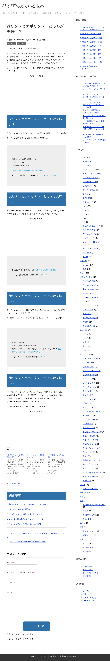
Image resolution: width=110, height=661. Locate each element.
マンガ (82, 485)
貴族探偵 (86, 322)
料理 (81, 497)
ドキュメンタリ (86, 277)
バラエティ (11, 44)
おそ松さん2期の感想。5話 (90, 34)
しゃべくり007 (88, 367)
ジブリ (85, 511)
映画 (81, 501)
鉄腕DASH (21, 44)
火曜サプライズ (89, 464)
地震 (84, 342)
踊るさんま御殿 (89, 477)
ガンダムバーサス (90, 234)
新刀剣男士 (87, 253)
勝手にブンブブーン (90, 448)
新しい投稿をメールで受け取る (21, 639)
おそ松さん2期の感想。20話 (91, 38)
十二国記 (86, 198)
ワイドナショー (89, 420)
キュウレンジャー (90, 531)
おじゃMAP (87, 363)
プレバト (86, 403)
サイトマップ (88, 570)
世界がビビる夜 (89, 428)
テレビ (82, 273)
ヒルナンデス (88, 399)
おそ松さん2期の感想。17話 (91, 42)
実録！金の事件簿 (90, 289)
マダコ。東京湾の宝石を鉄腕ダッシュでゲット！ (26, 519)
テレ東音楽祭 (88, 547)
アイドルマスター (90, 230)
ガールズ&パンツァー (91, 174)
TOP (14, 13)
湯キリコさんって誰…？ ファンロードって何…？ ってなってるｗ (93, 97)
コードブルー (88, 310)
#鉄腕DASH (16, 170)
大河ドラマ (87, 314)
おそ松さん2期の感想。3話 (90, 50)
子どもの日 (84, 492)
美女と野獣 (87, 519)
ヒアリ (85, 338)
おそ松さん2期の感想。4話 (90, 46)
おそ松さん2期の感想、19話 (91, 62)
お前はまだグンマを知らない (94, 505)
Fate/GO (86, 218)
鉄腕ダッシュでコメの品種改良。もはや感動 (24, 524)
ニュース (83, 330)
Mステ (85, 543)
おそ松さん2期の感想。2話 (90, 54)
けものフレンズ (89, 169)
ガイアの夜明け (89, 281)
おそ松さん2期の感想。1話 (90, 58)
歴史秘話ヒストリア (90, 297)
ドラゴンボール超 (90, 182)
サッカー (86, 265)
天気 (84, 346)
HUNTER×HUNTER (90, 489)
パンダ (85, 334)
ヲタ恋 (85, 194)
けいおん (86, 165)
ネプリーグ (87, 395)
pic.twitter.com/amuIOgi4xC (29, 352)
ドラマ (82, 301)
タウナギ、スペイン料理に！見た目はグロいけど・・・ (29, 514)
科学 (84, 350)
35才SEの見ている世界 (23, 6)
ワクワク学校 (88, 424)
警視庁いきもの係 (90, 318)
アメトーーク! (88, 379)
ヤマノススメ (88, 186)
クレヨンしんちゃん (90, 178)
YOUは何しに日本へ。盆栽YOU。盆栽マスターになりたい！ (93, 129)
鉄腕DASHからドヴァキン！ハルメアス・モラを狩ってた (29, 504)
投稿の (87, 594)
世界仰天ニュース (90, 444)
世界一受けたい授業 (90, 440)
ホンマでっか (88, 407)
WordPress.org (88, 600)
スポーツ (83, 261)
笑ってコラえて (89, 468)
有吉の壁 (86, 456)
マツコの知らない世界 (91, 411)
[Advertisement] (36, 93)
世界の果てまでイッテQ (92, 432)
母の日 (82, 523)
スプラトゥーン (89, 238)
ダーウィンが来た (90, 285)
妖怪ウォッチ (88, 202)
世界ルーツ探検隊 (90, 436)
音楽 (81, 539)
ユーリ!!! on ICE (89, 190)
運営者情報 (87, 576)
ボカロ (85, 551)
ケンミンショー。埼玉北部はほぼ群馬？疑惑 (27, 542)
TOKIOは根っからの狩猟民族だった (21, 509)
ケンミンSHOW (89, 383)
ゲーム (82, 214)
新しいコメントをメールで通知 (21, 634)
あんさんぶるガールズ (91, 226)
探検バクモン (88, 293)
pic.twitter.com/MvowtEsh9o (45, 270)
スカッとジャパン (90, 387)
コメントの (89, 597)
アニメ (82, 157)
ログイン (86, 591)
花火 (84, 210)
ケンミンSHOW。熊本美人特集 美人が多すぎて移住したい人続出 (93, 104)
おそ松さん (87, 161)
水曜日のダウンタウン (91, 460)
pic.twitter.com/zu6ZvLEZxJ (32, 170)
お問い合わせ (88, 566)
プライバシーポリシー (91, 573)
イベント (83, 206)
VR (84, 222)
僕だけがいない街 (90, 515)
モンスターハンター (90, 248)
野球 (84, 269)
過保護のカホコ (89, 326)
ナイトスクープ (89, 391)
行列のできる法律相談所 (92, 472)
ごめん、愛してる (90, 306)
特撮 (81, 527)
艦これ (85, 257)
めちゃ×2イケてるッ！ (91, 371)
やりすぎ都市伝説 (90, 375)
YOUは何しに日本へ (91, 358)
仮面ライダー (88, 535)
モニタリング (88, 415)
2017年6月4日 (52, 175)
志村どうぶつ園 (89, 452)
